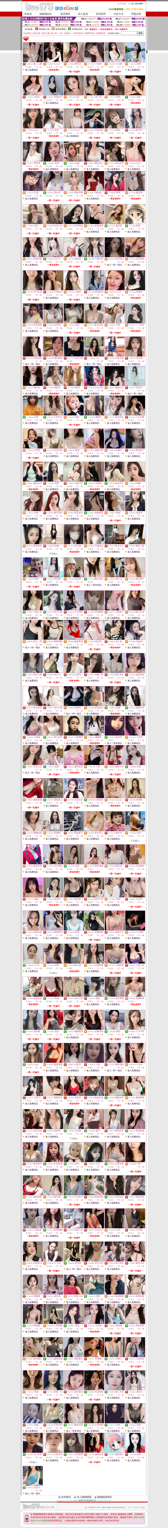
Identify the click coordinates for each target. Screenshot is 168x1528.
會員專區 (65, 14)
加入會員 (83, 14)
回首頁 (28, 14)
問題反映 (136, 14)
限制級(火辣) (44, 29)
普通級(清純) (77, 29)
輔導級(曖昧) (61, 29)
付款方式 (118, 14)
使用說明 (101, 14)
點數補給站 (46, 14)
